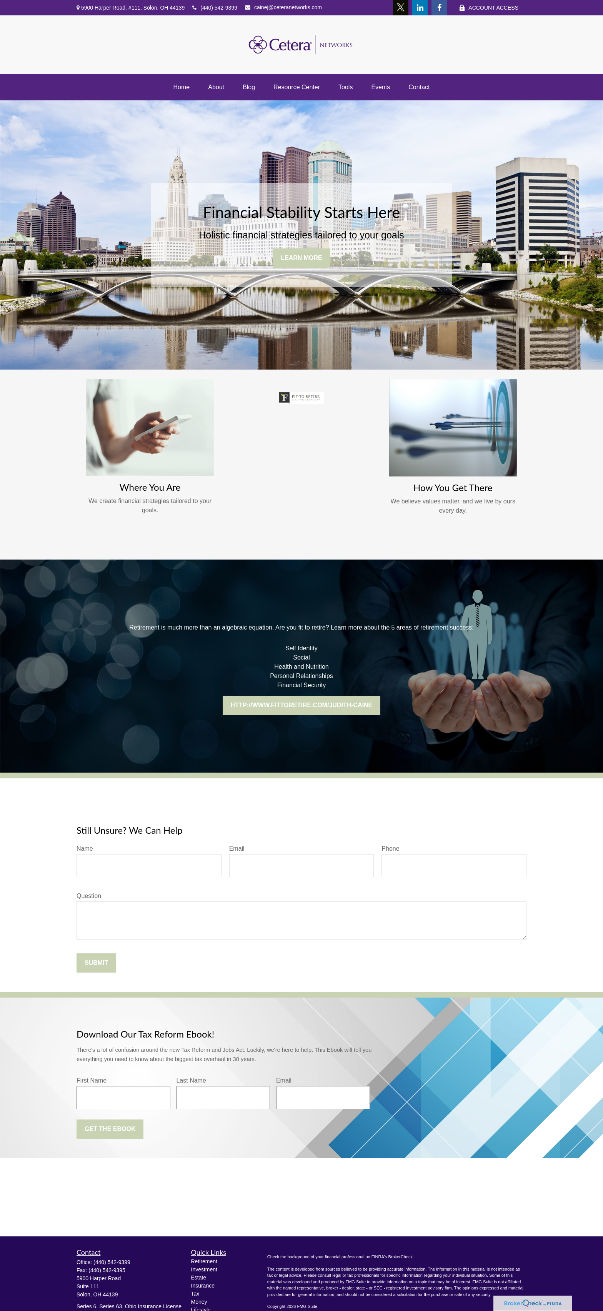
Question (89, 896)
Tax (195, 1294)
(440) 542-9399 (214, 8)
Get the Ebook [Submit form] (110, 1129)
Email (237, 848)
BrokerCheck (400, 1256)
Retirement (204, 1261)
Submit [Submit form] (96, 963)
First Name (92, 1080)
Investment (204, 1269)
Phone (390, 848)
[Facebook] (439, 7)
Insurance (203, 1286)
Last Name (191, 1080)
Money (199, 1302)
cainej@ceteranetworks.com (283, 7)
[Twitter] (400, 7)
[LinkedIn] (420, 7)
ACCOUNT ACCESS (488, 8)
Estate (199, 1277)
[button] (181, 87)
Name (85, 848)
